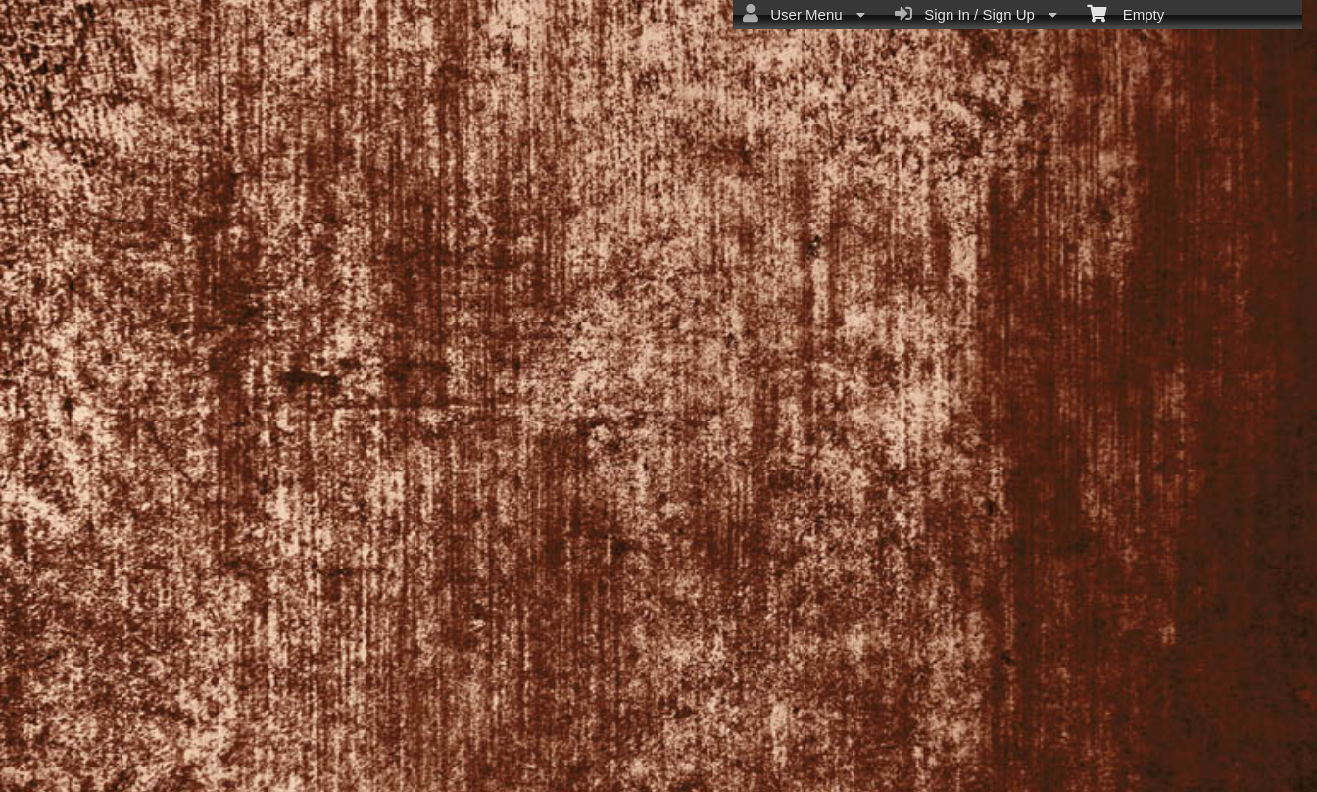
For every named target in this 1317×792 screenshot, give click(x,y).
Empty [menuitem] (1125, 13)
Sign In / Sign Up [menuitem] (976, 14)
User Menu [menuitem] (804, 14)
